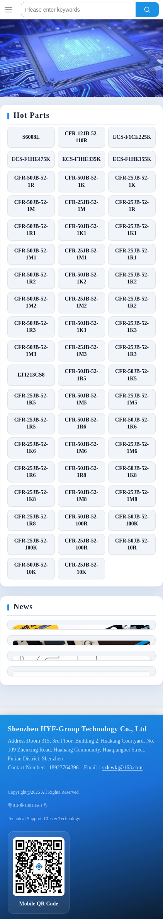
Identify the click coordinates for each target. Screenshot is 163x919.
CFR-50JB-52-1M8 (81, 495)
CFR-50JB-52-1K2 (81, 278)
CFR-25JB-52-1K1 (132, 229)
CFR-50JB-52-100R (81, 520)
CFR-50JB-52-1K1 (81, 229)
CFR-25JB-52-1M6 (132, 447)
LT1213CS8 (30, 375)
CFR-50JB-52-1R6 (81, 423)
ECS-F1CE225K (132, 137)
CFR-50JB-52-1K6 (132, 423)
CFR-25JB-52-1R (132, 205)
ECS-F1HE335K (81, 159)
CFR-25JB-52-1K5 (31, 399)
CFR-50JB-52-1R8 (81, 471)
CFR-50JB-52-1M (31, 205)
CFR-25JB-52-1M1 (81, 254)
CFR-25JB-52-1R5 (31, 423)
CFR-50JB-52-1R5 (81, 374)
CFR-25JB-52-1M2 (81, 302)
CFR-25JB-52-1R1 (132, 254)
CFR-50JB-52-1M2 (31, 302)
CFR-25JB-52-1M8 (132, 495)
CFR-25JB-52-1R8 (31, 520)
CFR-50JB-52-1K (81, 181)
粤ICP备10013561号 (28, 893)
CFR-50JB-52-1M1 (31, 254)
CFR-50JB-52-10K (31, 568)
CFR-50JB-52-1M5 (81, 399)
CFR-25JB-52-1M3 (81, 350)
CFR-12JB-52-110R (81, 137)
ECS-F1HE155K (132, 159)
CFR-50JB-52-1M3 (31, 350)
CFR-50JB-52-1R (31, 181)
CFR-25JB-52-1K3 (132, 326)
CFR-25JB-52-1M (81, 205)
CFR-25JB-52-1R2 (132, 302)
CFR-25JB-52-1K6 (31, 447)
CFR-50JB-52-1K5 (132, 374)
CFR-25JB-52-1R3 (132, 350)
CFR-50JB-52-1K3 (81, 326)
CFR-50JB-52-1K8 (132, 471)
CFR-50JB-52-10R (132, 544)
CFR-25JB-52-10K (81, 568)
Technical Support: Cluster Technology (44, 906)
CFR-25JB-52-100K (31, 544)
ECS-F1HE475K (31, 159)
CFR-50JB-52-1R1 (31, 229)
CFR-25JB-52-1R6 (31, 471)
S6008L (31, 137)
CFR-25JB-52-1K (132, 181)
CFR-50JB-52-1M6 (81, 447)
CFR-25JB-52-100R (81, 544)
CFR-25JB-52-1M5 (132, 399)
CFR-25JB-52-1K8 (31, 495)
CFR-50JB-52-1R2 (31, 278)
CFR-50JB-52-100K (132, 520)
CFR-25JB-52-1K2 (132, 278)
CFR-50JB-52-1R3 (31, 326)
